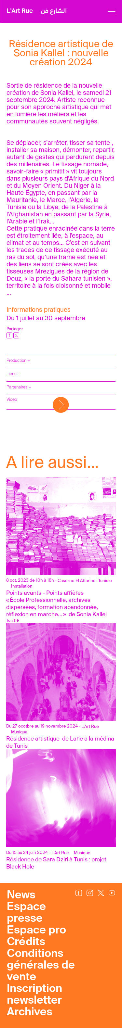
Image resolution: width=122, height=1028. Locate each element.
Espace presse (26, 913)
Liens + (13, 374)
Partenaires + (19, 387)
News (21, 895)
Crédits (26, 942)
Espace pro (36, 930)
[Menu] (111, 11)
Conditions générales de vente (41, 965)
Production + (18, 361)
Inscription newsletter (34, 995)
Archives (29, 1012)
